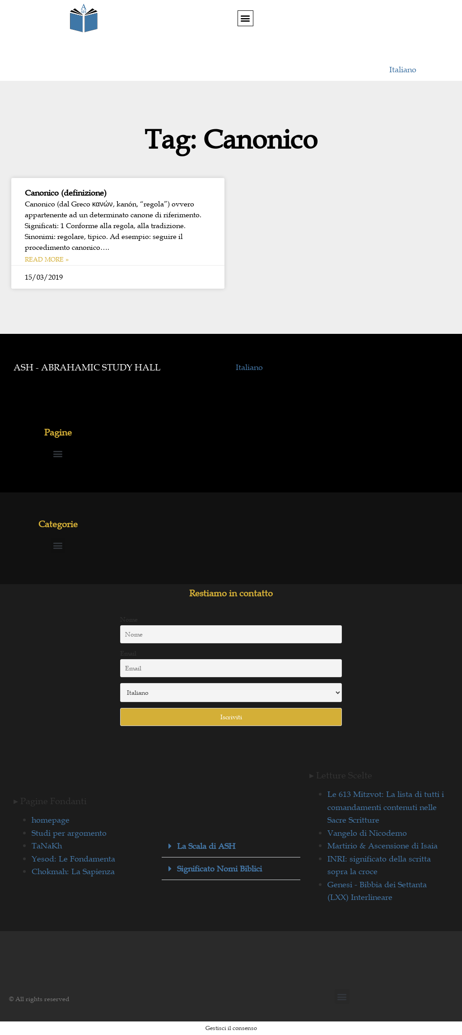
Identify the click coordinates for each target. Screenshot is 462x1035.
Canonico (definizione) (66, 193)
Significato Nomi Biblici (219, 869)
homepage (51, 820)
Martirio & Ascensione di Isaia (382, 846)
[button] (245, 18)
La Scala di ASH (206, 846)
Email (128, 653)
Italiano (402, 70)
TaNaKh (47, 846)
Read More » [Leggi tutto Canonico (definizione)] (47, 259)
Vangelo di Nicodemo (367, 833)
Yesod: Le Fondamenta (73, 859)
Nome (129, 619)
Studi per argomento (69, 833)
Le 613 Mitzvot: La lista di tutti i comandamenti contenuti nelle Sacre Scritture (385, 807)
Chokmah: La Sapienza (73, 871)
